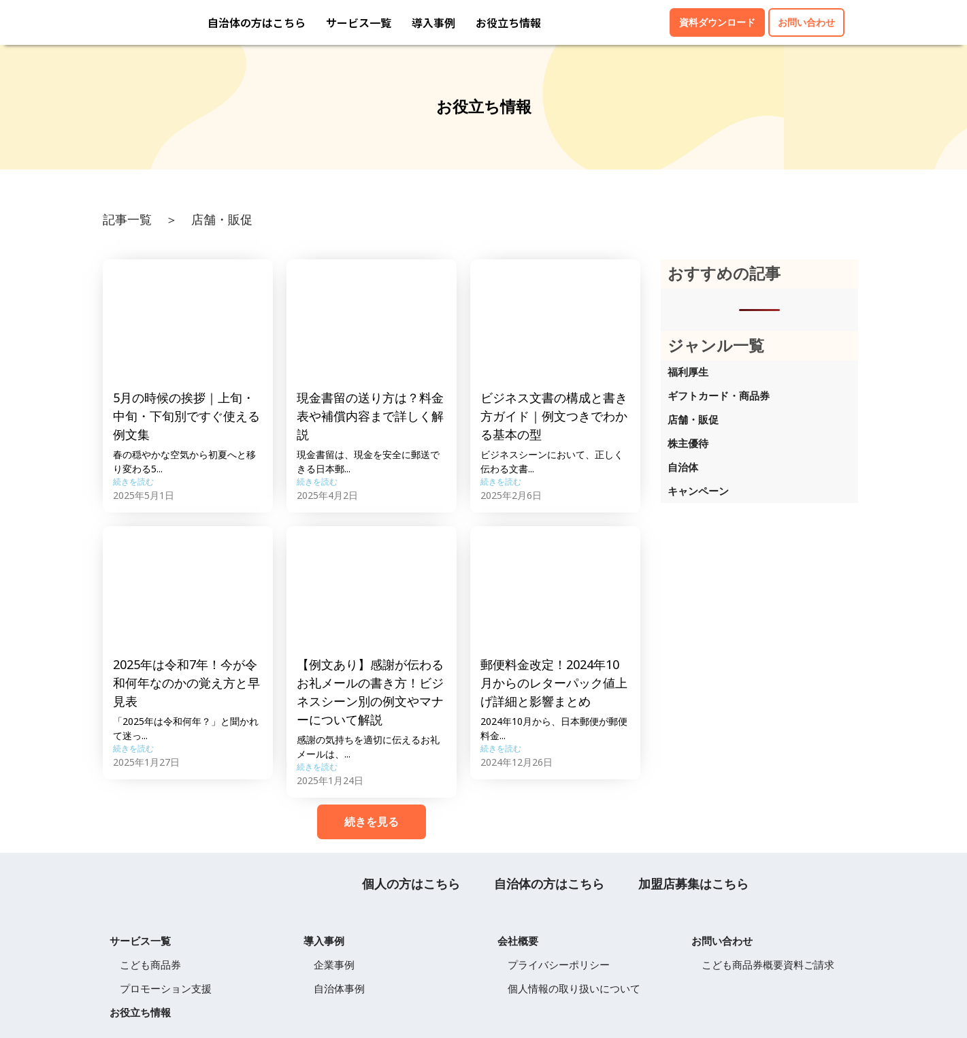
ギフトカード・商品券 (719, 395)
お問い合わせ (722, 940)
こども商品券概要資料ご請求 (768, 964)
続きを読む (133, 481)
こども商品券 (150, 964)
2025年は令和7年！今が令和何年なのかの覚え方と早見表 (186, 682)
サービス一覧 (358, 22)
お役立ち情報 (508, 22)
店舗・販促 (693, 419)
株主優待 (688, 443)
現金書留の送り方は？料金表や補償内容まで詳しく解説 (370, 415)
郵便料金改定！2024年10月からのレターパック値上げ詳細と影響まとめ (553, 682)
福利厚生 (688, 371)
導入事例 (433, 22)
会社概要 (517, 940)
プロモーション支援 (166, 988)
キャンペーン (698, 491)
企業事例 (334, 964)
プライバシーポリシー (559, 964)
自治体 (683, 467)
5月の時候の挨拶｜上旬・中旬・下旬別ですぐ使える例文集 (186, 415)
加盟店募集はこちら (693, 883)
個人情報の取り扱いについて (574, 988)
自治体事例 (339, 988)
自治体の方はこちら (257, 22)
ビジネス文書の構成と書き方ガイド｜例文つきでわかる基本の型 (553, 415)
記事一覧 (127, 219)
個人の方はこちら (411, 883)
